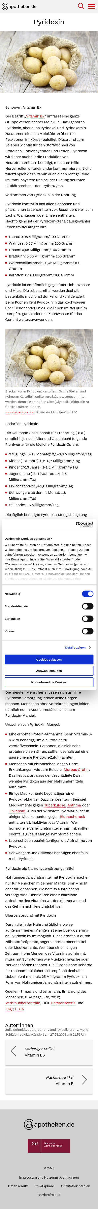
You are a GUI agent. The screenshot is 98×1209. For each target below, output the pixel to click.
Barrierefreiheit (49, 1195)
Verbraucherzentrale (23, 1003)
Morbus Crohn (76, 769)
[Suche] (81, 6)
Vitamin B (35, 116)
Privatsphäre (44, 1186)
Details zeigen (75, 647)
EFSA (19, 1008)
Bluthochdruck (72, 816)
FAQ (9, 1008)
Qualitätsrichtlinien (75, 1186)
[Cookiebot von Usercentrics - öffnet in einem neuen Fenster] (75, 524)
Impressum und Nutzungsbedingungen (49, 1177)
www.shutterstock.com (19, 412)
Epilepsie (17, 811)
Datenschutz (18, 1186)
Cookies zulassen (49, 659)
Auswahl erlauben (49, 670)
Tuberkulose (54, 805)
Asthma (74, 805)
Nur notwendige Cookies (49, 682)
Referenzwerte (63, 1003)
